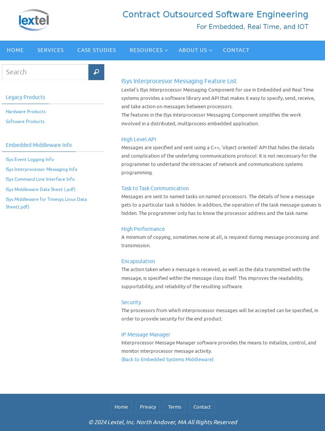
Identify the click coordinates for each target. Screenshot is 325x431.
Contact (202, 407)
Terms (174, 407)
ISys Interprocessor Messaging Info (41, 169)
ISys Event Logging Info (30, 159)
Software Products (25, 121)
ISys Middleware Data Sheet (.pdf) (40, 189)
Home (121, 407)
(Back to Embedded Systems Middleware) (167, 359)
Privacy (148, 407)
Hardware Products (26, 112)
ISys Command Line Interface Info (40, 179)
